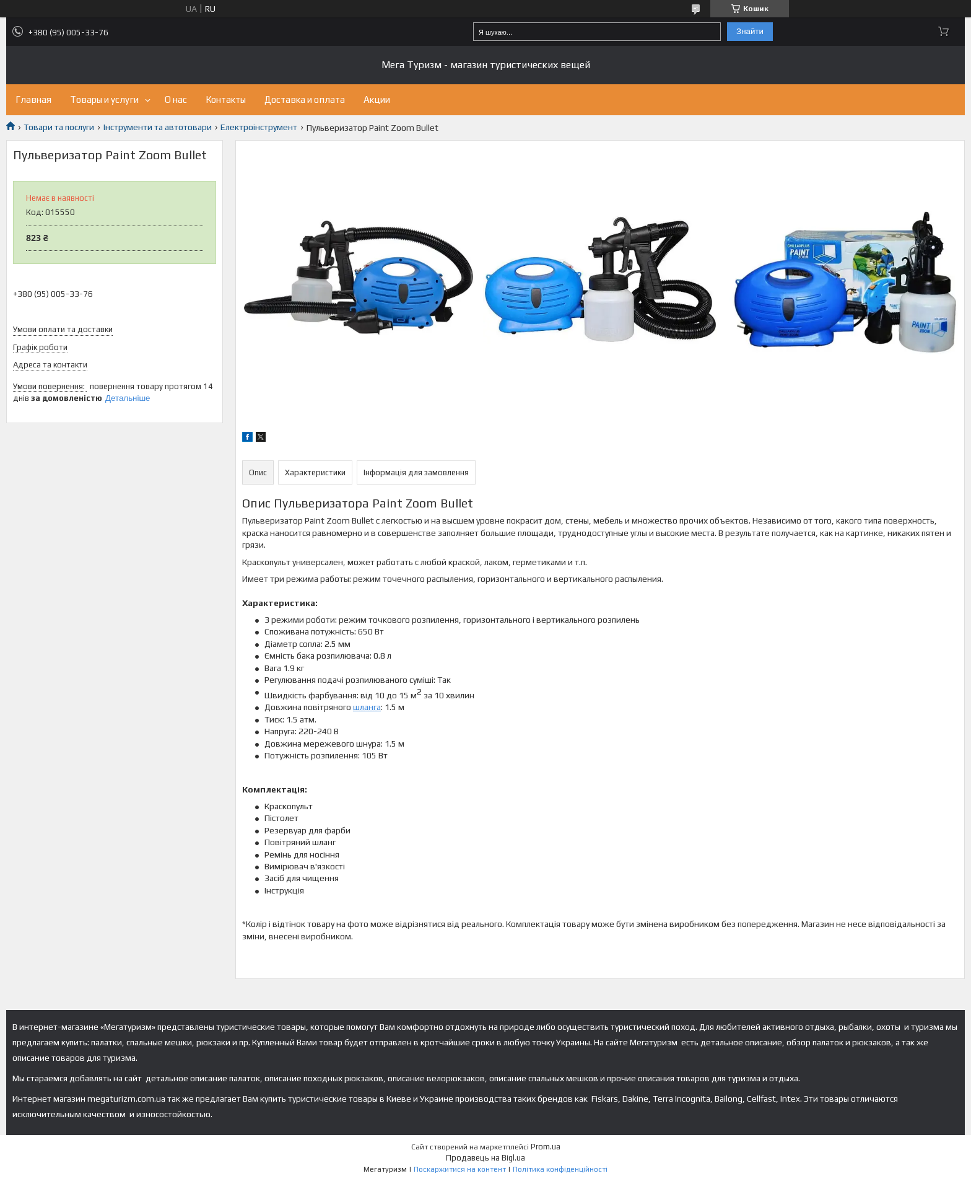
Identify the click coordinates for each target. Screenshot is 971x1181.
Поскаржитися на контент (460, 1169)
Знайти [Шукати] (750, 31)
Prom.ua (545, 1146)
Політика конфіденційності (560, 1169)
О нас (176, 99)
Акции (377, 99)
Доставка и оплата (304, 99)
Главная (33, 99)
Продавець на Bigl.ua (485, 1157)
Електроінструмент (258, 127)
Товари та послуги (59, 127)
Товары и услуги (104, 99)
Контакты (226, 99)
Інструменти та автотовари (157, 127)
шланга (367, 707)
